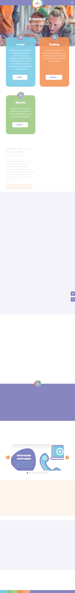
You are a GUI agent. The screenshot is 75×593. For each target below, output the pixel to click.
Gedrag (53, 77)
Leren (19, 77)
